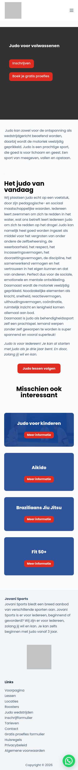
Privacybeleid (16, 745)
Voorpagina (15, 690)
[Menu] (71, 10)
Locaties (12, 701)
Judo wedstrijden (19, 712)
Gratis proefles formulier (25, 734)
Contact (11, 728)
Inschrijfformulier (19, 717)
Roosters (12, 706)
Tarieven (12, 723)
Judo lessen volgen (39, 368)
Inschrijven (21, 63)
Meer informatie (39, 435)
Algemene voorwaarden (25, 750)
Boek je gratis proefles (30, 76)
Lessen (10, 695)
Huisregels (13, 739)
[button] (69, 761)
